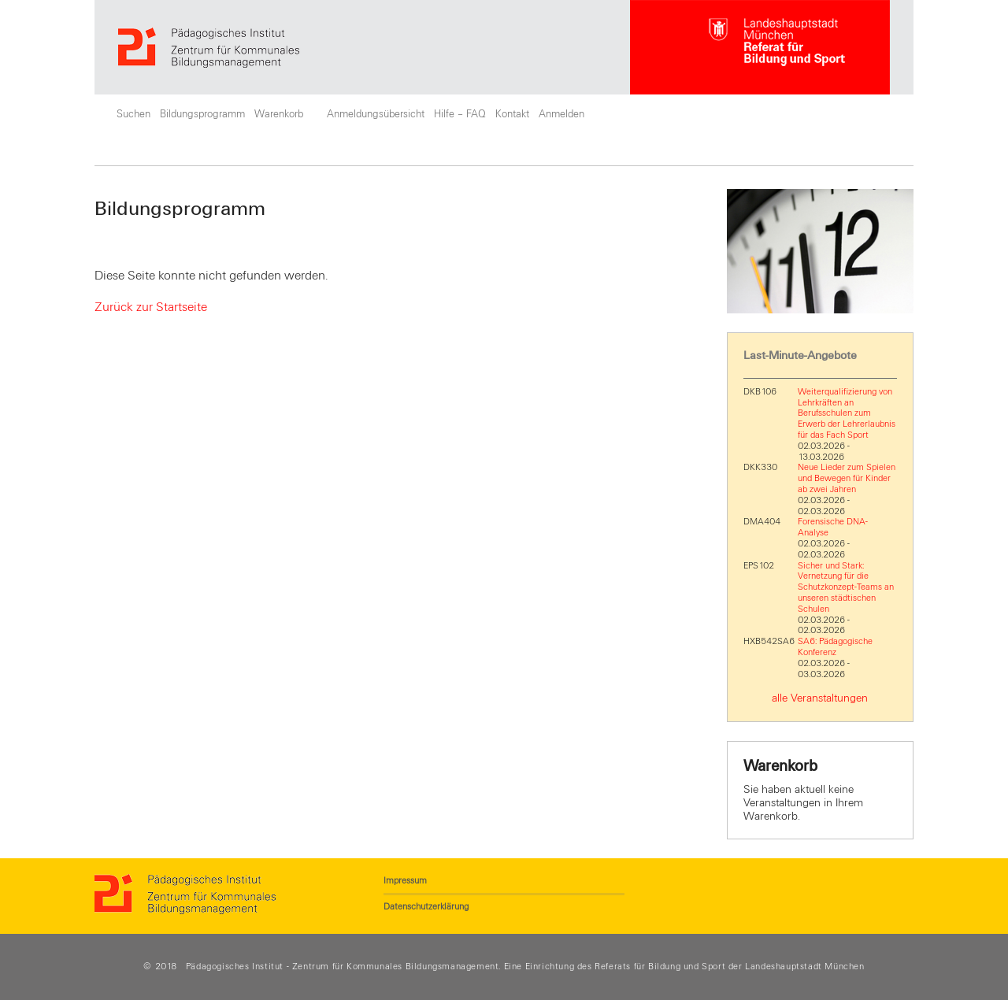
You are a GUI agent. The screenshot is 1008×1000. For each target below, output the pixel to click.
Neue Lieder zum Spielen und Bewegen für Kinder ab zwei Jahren (846, 477)
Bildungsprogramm (202, 114)
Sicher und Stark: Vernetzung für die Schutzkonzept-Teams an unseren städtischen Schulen (846, 587)
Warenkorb (278, 114)
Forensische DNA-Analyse (833, 527)
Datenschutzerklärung (426, 906)
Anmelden (561, 114)
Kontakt (512, 114)
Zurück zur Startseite (150, 307)
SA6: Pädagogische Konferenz (835, 646)
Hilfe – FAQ (460, 114)
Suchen (133, 114)
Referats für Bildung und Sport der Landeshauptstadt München (729, 966)
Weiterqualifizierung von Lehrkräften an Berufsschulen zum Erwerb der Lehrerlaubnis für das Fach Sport (846, 413)
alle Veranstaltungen (820, 698)
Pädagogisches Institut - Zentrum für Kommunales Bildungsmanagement (342, 966)
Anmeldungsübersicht (375, 114)
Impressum (405, 880)
